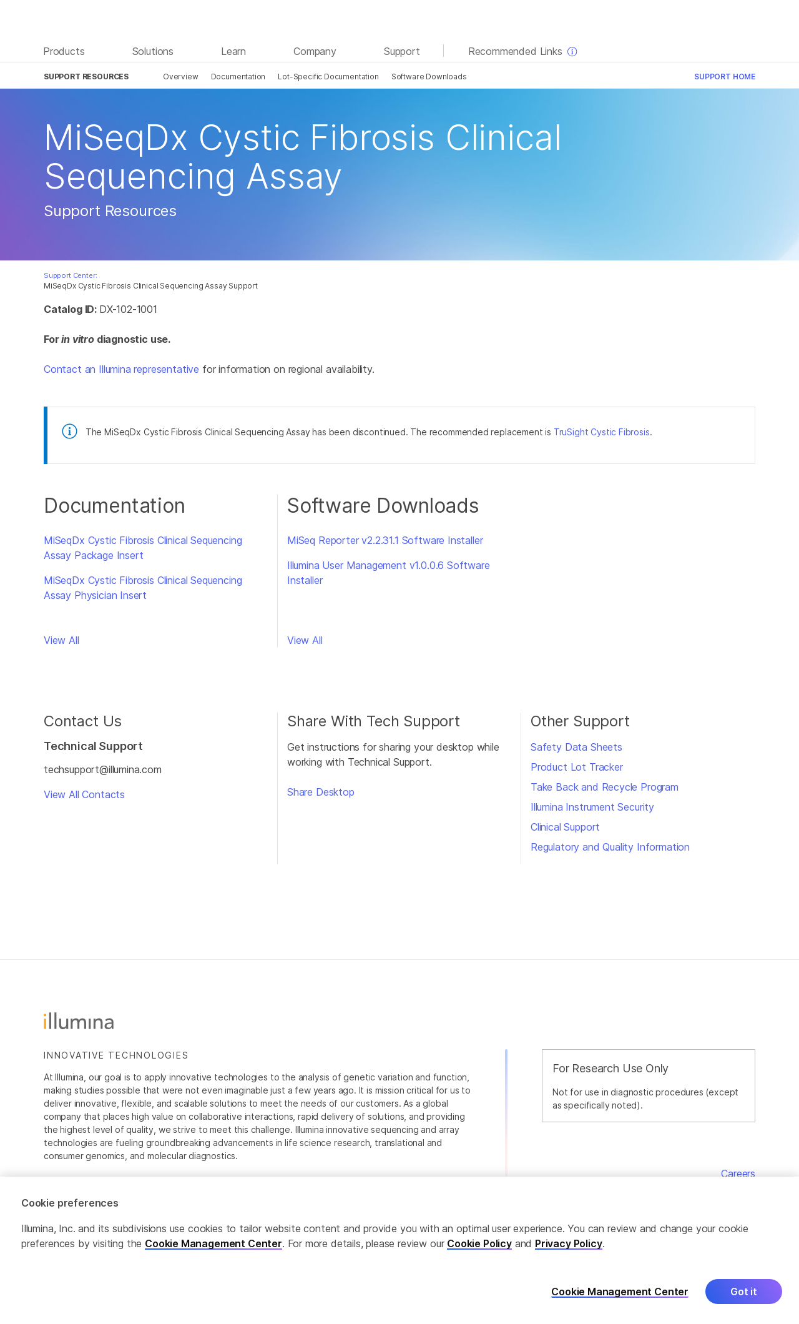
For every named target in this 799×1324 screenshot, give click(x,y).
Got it (743, 1296)
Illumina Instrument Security (592, 807)
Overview (181, 76)
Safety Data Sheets (576, 747)
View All (61, 640)
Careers (738, 1173)
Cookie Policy (479, 1248)
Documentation (238, 76)
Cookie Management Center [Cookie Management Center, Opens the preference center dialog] (620, 1297)
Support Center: (70, 275)
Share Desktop (321, 792)
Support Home (724, 76)
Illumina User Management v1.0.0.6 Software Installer (388, 572)
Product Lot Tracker (577, 767)
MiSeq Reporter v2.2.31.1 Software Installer (385, 540)
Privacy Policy (568, 1248)
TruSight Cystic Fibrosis (602, 432)
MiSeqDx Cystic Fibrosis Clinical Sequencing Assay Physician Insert (143, 587)
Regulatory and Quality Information (610, 847)
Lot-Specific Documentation (328, 76)
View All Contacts (84, 794)
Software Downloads (429, 76)
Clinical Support (565, 827)
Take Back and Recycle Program (605, 787)
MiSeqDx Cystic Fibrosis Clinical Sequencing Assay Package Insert (143, 547)
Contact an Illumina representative (121, 369)
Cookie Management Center (213, 1248)
